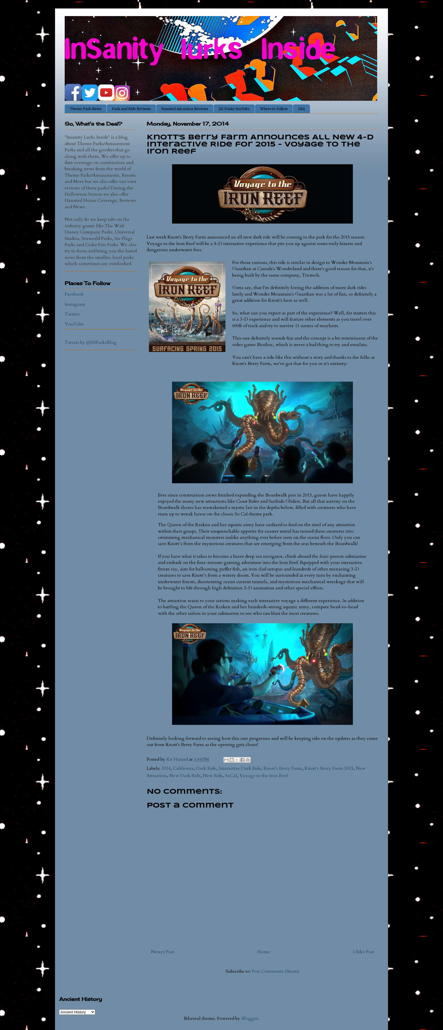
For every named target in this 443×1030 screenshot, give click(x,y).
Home (263, 952)
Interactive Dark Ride (240, 768)
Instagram (75, 304)
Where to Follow (274, 109)
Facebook (74, 294)
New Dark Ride (184, 776)
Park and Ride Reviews (131, 109)
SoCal (231, 776)
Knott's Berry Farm (283, 768)
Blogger (249, 1018)
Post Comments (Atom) (275, 971)
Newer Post (162, 952)
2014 (165, 768)
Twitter (72, 314)
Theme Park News (85, 109)
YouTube (74, 324)
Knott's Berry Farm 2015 (329, 768)
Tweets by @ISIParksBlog (90, 342)
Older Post (363, 952)
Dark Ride (206, 768)
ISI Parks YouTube (234, 109)
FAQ (301, 109)
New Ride (213, 776)
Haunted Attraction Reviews (184, 109)
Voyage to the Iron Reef (264, 776)
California (183, 768)
